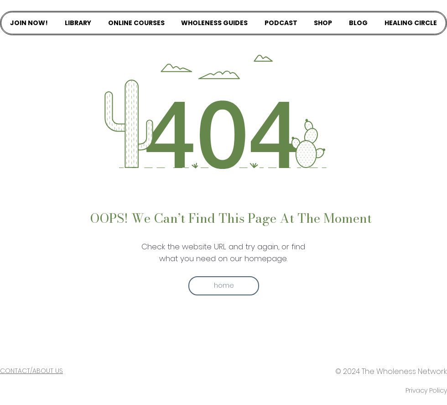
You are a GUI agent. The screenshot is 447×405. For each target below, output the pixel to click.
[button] (223, 285)
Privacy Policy (426, 390)
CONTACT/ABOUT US (31, 370)
